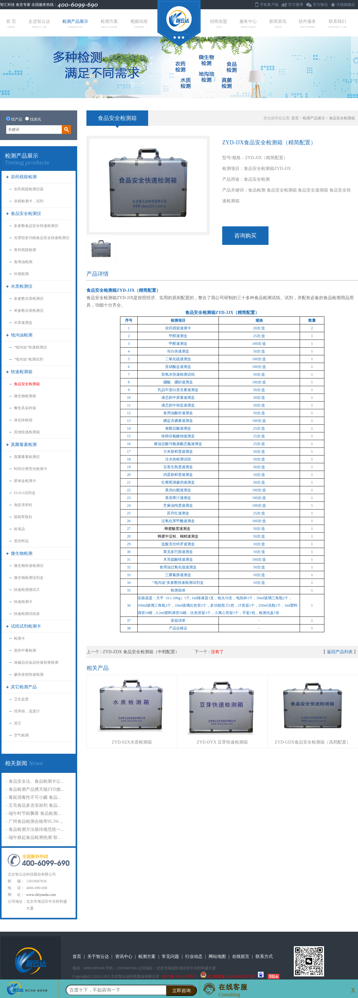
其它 (17, 723)
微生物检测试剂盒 (29, 577)
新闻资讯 (277, 23)
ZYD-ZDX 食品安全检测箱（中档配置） (141, 652)
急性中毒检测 (25, 650)
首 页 (11, 23)
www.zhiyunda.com (41, 895)
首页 (295, 118)
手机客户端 (269, 4)
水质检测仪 (21, 286)
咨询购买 (245, 236)
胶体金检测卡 (25, 481)
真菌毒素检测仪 (27, 457)
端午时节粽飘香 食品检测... (34, 813)
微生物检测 (21, 553)
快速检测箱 (21, 371)
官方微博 (295, 4)
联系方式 (264, 956)
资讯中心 (123, 956)
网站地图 (217, 956)
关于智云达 (98, 956)
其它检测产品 (24, 687)
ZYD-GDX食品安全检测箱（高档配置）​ (313, 742)
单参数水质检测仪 (29, 310)
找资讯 (35, 119)
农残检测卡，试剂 (29, 201)
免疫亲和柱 (23, 505)
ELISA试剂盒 (24, 493)
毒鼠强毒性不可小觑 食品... (34, 797)
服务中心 (248, 23)
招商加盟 (218, 23)
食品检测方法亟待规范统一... (36, 829)
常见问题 (170, 956)
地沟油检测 (21, 335)
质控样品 (21, 541)
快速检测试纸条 (27, 614)
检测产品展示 (75, 23)
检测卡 (19, 638)
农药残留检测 (24, 177)
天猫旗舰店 (345, 4)
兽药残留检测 (25, 250)
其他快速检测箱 (27, 432)
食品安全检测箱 (27, 384)
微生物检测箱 (25, 396)
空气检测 (21, 735)
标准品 (19, 529)
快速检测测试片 (27, 590)
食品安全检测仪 (26, 213)
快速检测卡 (23, 602)
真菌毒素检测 (24, 444)
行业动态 (193, 956)
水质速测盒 (23, 322)
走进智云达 (39, 23)
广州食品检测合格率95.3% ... (36, 821)
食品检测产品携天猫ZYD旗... (36, 789)
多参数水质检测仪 (29, 298)
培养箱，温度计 (27, 711)
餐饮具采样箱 (25, 408)
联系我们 (337, 23)
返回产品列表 (340, 652)
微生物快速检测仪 (29, 565)
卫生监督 (21, 699)
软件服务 (307, 23)
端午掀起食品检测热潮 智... (34, 837)
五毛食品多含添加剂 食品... (34, 805)
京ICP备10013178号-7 (179, 976)
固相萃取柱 (23, 517)
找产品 (16, 119)
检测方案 (109, 23)
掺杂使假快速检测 (29, 674)
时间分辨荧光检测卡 (30, 469)
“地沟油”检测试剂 (28, 359)
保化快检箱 (23, 420)
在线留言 (240, 956)
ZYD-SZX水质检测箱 (132, 742)
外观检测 (21, 274)
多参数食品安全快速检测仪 (36, 226)
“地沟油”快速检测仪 (30, 347)
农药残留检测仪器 (29, 189)
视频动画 (139, 23)
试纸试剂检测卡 (26, 626)
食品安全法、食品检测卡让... (36, 781)
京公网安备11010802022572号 (227, 976)
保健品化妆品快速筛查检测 (36, 662)
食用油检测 (23, 262)
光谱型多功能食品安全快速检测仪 (41, 238)
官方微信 (320, 4)
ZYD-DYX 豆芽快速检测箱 (222, 742)
